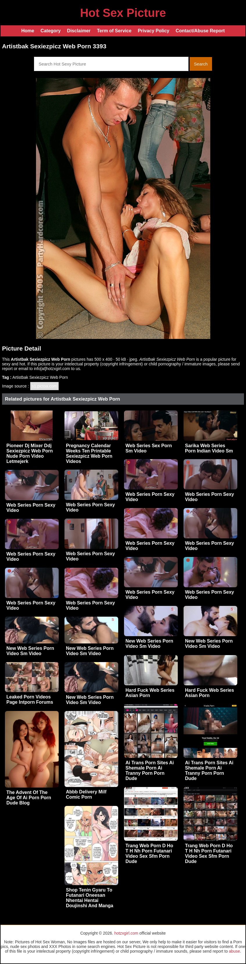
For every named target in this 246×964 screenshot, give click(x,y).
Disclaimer (79, 30)
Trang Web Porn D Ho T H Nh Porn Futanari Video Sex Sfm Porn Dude (149, 853)
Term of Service (114, 30)
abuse (234, 951)
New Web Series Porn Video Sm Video (149, 643)
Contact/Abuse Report (200, 30)
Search (201, 63)
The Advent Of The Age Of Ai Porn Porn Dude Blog (28, 797)
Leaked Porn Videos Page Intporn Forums (29, 699)
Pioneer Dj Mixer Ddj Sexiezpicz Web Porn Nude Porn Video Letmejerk (29, 453)
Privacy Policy (153, 30)
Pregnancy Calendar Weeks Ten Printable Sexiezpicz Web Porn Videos (89, 453)
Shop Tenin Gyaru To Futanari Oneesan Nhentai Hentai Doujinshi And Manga (89, 897)
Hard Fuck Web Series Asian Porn (150, 693)
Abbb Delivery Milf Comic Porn (86, 794)
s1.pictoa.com (44, 386)
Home (27, 30)
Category (51, 30)
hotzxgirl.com (126, 933)
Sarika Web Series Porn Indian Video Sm (209, 448)
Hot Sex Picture (123, 12)
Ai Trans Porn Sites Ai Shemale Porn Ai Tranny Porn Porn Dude (149, 770)
